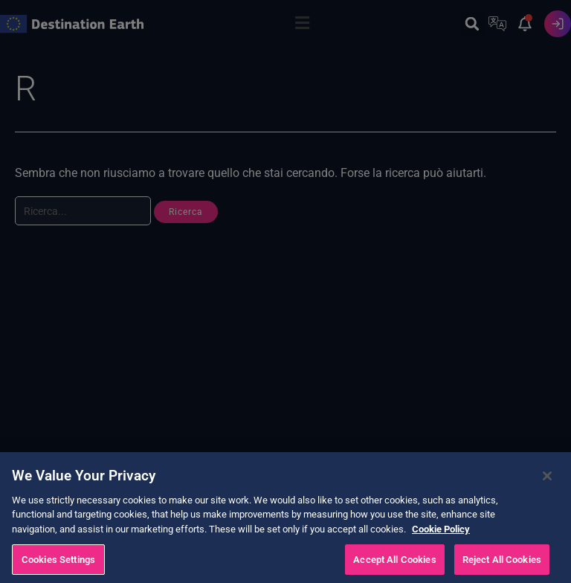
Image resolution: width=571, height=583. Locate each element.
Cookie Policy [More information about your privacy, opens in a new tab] (441, 543)
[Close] (547, 490)
